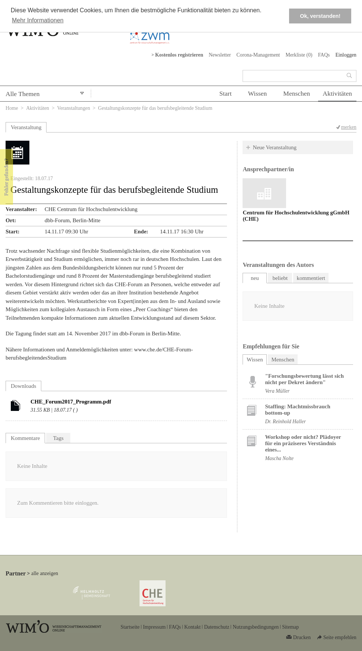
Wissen (257, 93)
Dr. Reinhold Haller (285, 421)
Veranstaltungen (73, 108)
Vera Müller (277, 391)
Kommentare (25, 438)
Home (12, 108)
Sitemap (290, 627)
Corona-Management (258, 55)
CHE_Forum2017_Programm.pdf (71, 402)
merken (348, 127)
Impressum (154, 627)
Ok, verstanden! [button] (320, 16)
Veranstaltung (26, 127)
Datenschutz (216, 627)
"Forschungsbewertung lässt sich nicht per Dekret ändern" (304, 379)
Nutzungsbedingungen (256, 627)
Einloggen (345, 55)
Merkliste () (298, 55)
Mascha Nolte (279, 458)
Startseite (130, 627)
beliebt (280, 278)
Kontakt (192, 627)
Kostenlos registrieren (179, 55)
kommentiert (311, 278)
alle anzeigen (44, 573)
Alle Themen (23, 94)
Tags (58, 438)
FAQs (324, 55)
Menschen (296, 93)
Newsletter (220, 55)
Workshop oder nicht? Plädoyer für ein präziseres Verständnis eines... (303, 443)
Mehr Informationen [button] (38, 20)
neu (255, 278)
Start (225, 93)
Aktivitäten (337, 93)
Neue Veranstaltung (275, 147)
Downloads (23, 386)
